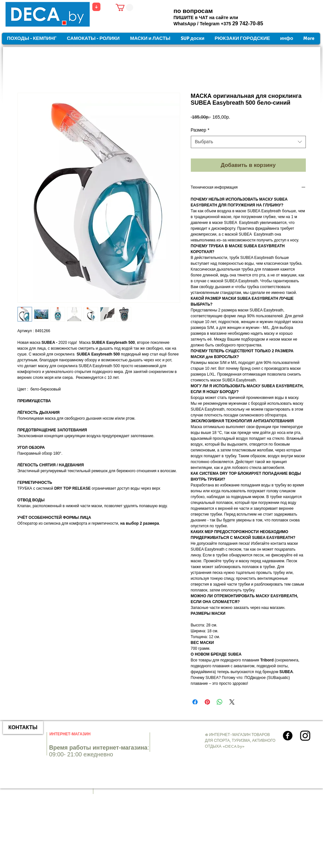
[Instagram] (305, 735)
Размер (200, 130)
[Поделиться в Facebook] (195, 702)
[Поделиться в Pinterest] (207, 702)
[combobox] (248, 142)
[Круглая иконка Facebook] (288, 736)
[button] (124, 7)
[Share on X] (232, 702)
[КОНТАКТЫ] (23, 727)
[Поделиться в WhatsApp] (220, 702)
